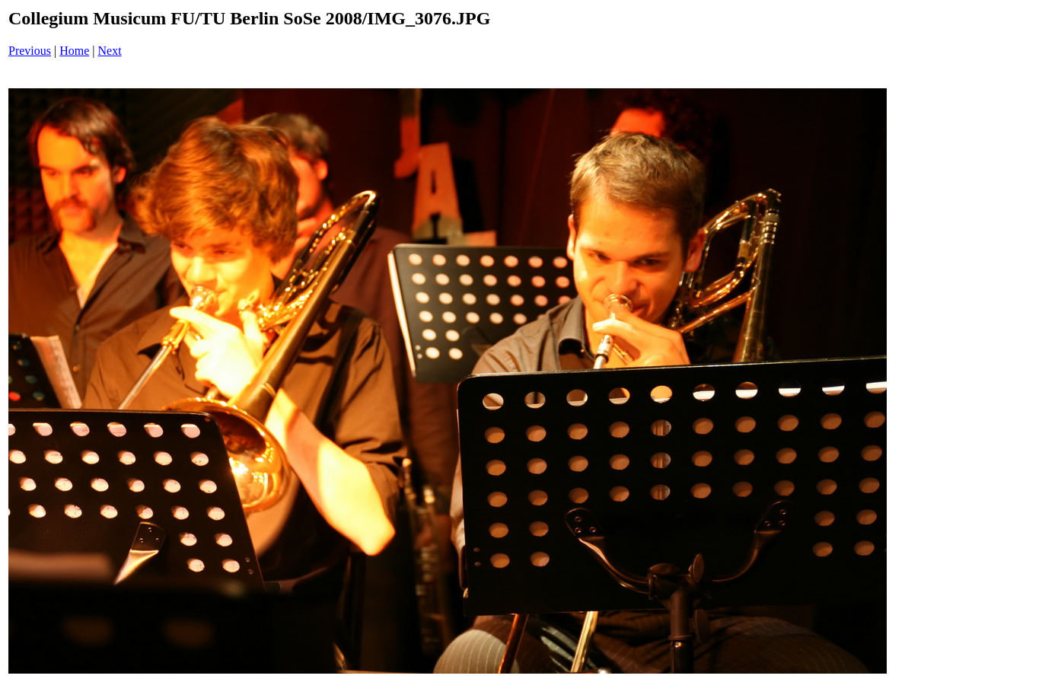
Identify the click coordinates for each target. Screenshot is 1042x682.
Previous (29, 50)
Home (74, 50)
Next (110, 50)
